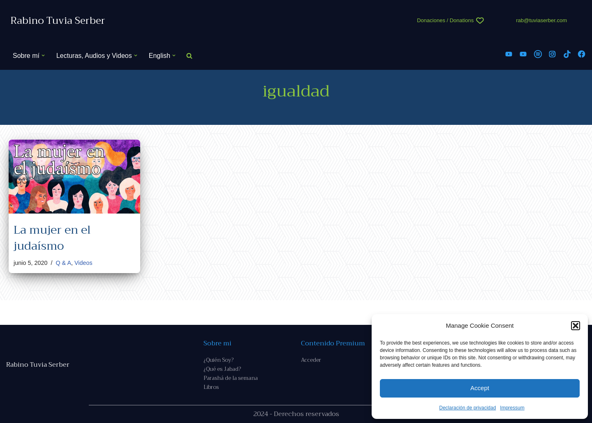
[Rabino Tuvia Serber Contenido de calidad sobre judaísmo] (57, 20)
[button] (575, 326)
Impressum (512, 408)
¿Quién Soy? (219, 360)
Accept (479, 387)
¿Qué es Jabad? (222, 369)
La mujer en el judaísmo (52, 238)
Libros (211, 387)
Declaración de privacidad (467, 408)
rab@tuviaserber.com (541, 20)
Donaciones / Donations (445, 20)
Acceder (311, 360)
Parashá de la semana (231, 378)
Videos (83, 263)
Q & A (63, 263)
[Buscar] (189, 56)
